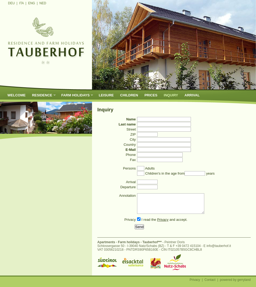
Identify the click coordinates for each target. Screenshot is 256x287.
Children (129, 95)
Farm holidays (75, 95)
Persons (129, 168)
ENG (31, 3)
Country (129, 145)
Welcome (16, 95)
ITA (21, 3)
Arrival (192, 95)
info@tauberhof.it (218, 250)
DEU (11, 3)
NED (42, 3)
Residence (42, 95)
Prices (151, 95)
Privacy (130, 224)
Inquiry (171, 95)
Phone (131, 155)
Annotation (127, 196)
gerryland (244, 284)
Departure (128, 187)
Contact (210, 284)
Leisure (106, 95)
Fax (133, 160)
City (133, 139)
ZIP (133, 134)
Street (131, 129)
